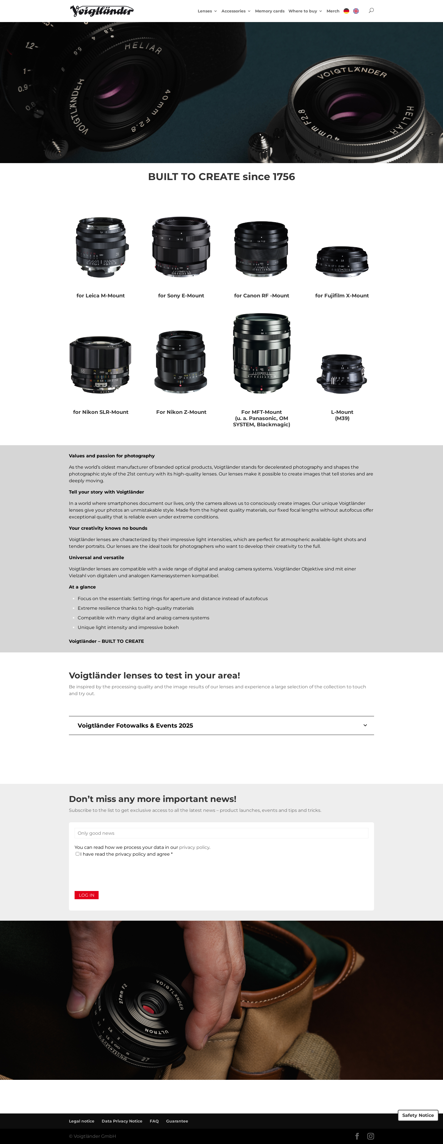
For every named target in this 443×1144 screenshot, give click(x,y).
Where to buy (302, 11)
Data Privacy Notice (122, 1121)
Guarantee (177, 1121)
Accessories (234, 11)
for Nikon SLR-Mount (101, 412)
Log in (86, 895)
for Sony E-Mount (181, 296)
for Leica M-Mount (101, 296)
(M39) (342, 418)
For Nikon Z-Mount (181, 412)
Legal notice (81, 1121)
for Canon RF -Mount (261, 296)
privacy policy (194, 847)
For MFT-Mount (261, 412)
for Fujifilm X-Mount (342, 296)
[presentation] (117, 874)
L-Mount (342, 412)
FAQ (154, 1121)
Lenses (205, 11)
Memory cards (270, 11)
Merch (333, 11)
